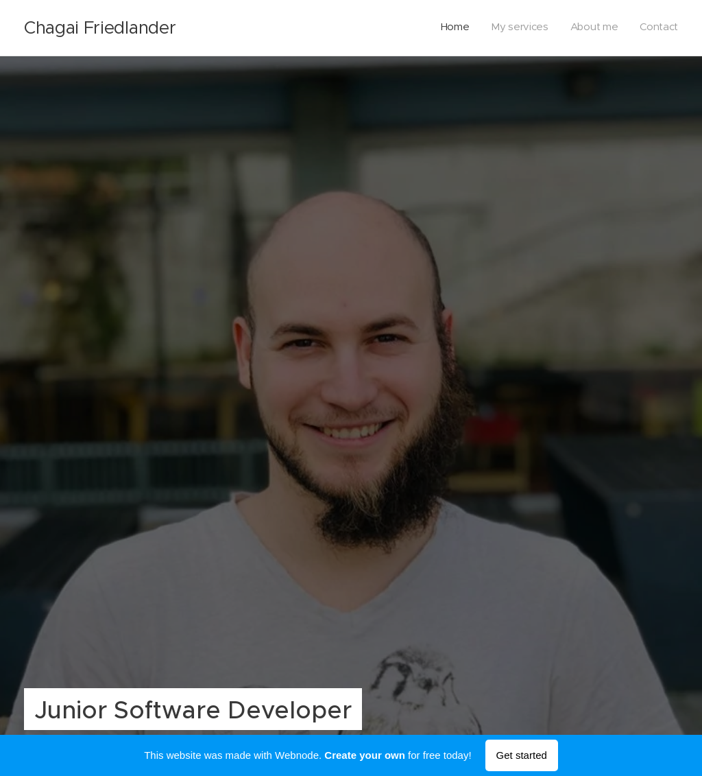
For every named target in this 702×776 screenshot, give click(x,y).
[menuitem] (616, 28)
